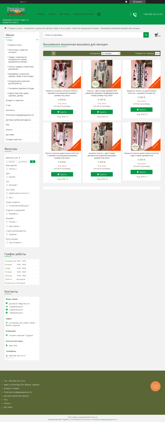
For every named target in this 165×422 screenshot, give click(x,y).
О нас (8, 105)
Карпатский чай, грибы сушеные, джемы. (18, 94)
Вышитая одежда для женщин (85, 28)
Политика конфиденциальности (20, 115)
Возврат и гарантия (83, 14)
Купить (63, 112)
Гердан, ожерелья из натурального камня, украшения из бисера (17, 59)
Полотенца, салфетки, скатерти (18, 51)
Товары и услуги (15, 28)
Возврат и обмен (11, 388)
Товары (9, 40)
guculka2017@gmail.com (19, 303)
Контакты (10, 110)
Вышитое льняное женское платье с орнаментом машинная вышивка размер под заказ (62, 93)
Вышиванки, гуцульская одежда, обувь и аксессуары (47, 28)
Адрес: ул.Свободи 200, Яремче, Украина (21, 384)
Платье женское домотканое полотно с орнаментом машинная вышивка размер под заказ (62, 155)
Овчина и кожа (15, 45)
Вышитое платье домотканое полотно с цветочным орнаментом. (141, 154)
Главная (40, 14)
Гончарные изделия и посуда (21, 88)
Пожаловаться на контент (80, 419)
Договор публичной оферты (18, 120)
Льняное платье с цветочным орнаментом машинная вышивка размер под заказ (101, 155)
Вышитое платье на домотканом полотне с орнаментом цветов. (141, 92)
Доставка (64, 14)
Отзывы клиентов (14, 139)
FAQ (7, 125)
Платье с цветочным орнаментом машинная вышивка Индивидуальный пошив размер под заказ (101, 93)
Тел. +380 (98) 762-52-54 (14, 381)
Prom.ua (94, 417)
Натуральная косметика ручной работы (19, 82)
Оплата (52, 14)
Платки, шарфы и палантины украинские (21, 67)
